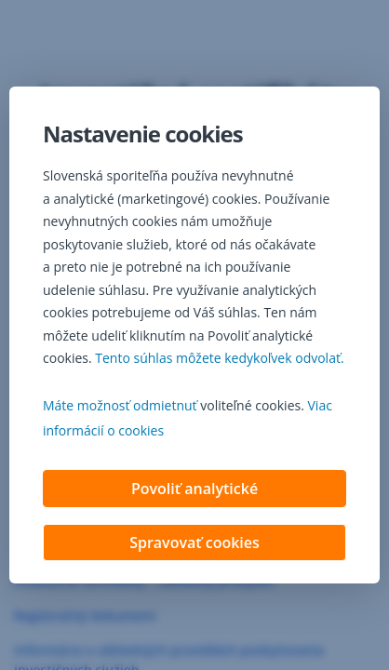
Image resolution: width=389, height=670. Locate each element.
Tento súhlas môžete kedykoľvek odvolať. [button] (219, 359)
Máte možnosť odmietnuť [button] (120, 407)
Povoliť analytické (194, 490)
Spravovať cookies (194, 544)
